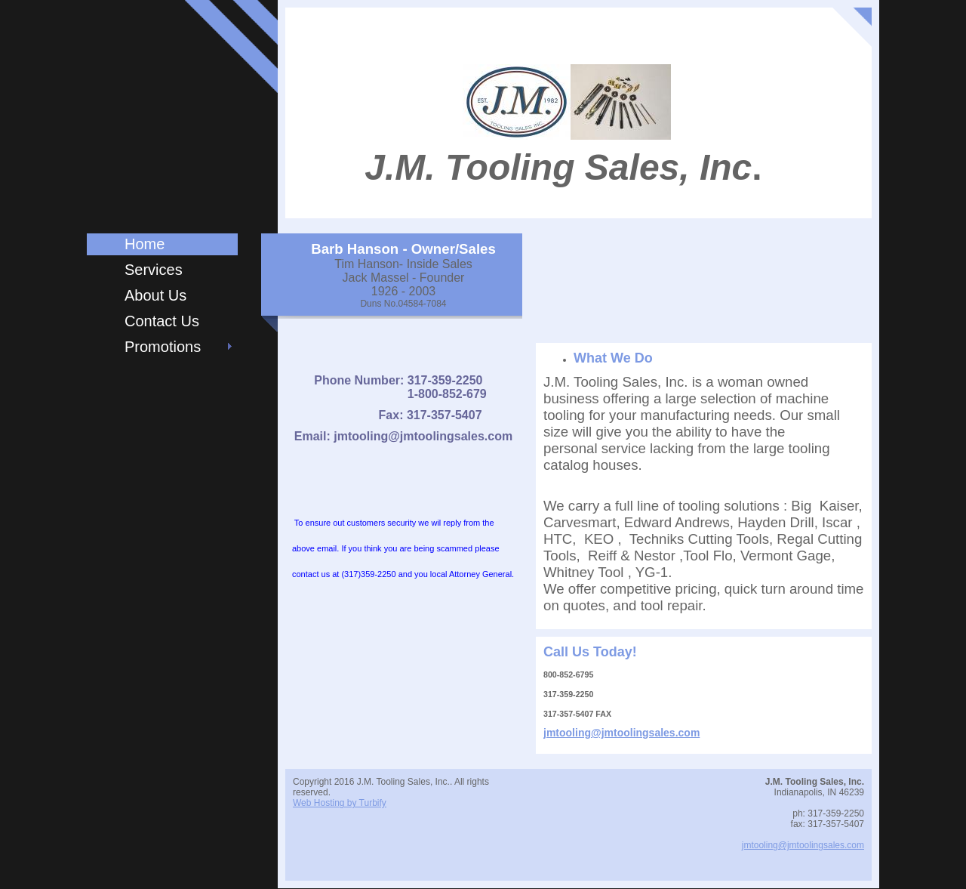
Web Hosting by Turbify (339, 803)
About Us (155, 295)
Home (145, 244)
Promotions (163, 346)
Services (154, 269)
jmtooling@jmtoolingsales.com (621, 733)
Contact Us (162, 321)
